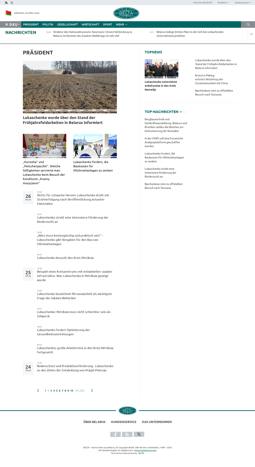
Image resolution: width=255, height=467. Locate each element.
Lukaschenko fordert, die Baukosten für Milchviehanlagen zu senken (93, 166)
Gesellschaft (67, 24)
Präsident (31, 24)
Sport (107, 24)
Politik (47, 24)
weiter (92, 390)
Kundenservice (123, 422)
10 (71, 390)
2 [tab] (183, 110)
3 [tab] (186, 110)
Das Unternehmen (157, 422)
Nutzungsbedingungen (145, 450)
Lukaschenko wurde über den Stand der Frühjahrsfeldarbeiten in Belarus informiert (63, 120)
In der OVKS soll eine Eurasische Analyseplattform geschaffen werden (164, 142)
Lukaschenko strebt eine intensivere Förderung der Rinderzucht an (73, 219)
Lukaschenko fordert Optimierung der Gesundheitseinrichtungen (63, 332)
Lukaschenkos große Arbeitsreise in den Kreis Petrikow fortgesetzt (75, 350)
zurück (38, 390)
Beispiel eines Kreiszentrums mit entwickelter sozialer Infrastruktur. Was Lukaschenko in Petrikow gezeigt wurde (74, 276)
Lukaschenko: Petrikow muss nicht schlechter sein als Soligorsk (74, 314)
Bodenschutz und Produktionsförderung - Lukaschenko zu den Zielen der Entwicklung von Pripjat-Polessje (75, 368)
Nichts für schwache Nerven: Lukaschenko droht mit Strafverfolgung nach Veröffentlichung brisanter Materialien (73, 199)
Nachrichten (20, 32)
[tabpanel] (166, 155)
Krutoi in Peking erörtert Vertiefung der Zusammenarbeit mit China (211, 79)
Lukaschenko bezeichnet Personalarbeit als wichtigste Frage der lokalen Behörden (74, 296)
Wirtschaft (90, 24)
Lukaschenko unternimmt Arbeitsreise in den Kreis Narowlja (161, 85)
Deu (13, 24)
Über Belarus (94, 422)
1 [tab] (181, 110)
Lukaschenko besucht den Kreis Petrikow (65, 257)
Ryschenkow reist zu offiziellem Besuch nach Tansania (214, 92)
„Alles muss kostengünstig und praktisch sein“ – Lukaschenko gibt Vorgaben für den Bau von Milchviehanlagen (70, 240)
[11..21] (80, 390)
